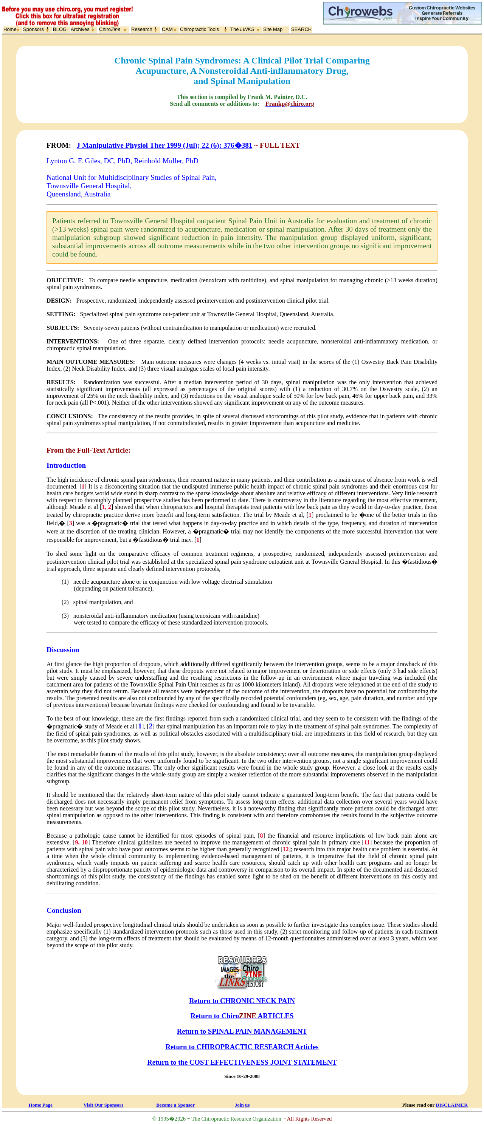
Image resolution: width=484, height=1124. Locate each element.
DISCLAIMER (452, 1105)
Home (10, 29)
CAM (167, 29)
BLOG (60, 29)
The (242, 29)
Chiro (109, 29)
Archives (80, 29)
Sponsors (33, 29)
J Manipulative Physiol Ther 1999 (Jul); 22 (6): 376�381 (165, 145)
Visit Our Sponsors (103, 1105)
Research (141, 29)
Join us (242, 1105)
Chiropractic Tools (199, 29)
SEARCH (301, 29)
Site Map (272, 29)
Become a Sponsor (175, 1105)
